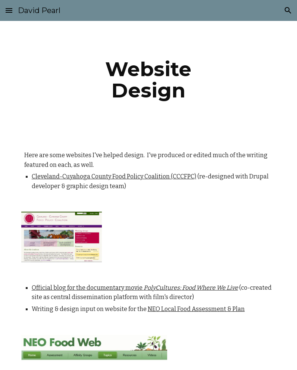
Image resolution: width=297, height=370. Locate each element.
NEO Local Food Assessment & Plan (196, 309)
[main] (148, 80)
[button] (9, 10)
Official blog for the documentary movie (88, 287)
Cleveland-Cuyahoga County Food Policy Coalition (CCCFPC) (114, 176)
